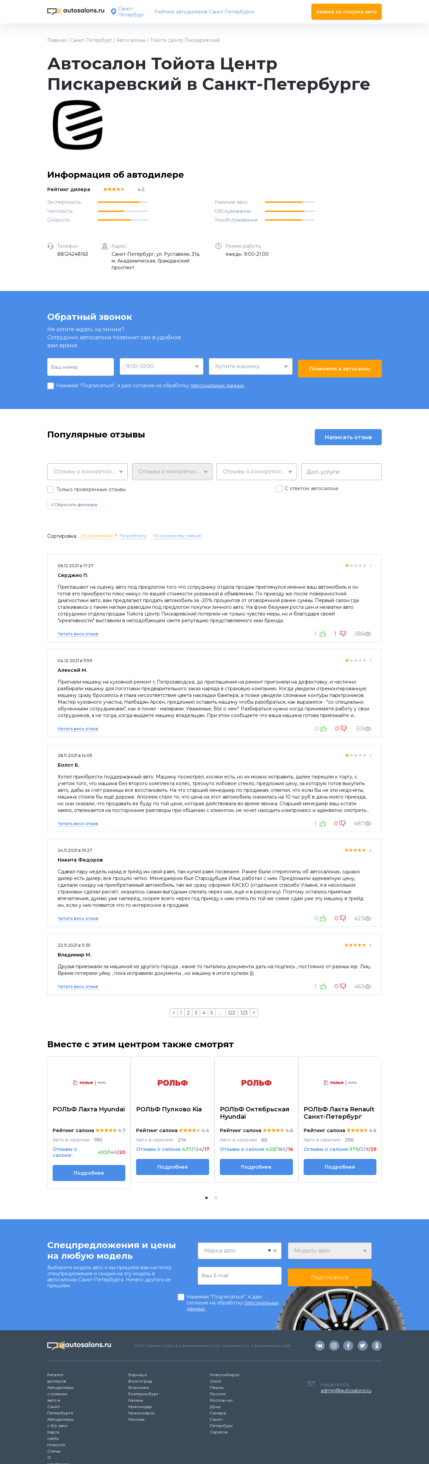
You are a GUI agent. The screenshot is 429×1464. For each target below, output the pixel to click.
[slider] (114, 189)
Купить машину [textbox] (237, 366)
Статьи (54, 1451)
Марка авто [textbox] (220, 1250)
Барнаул (137, 1374)
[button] (206, 1197)
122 (231, 1013)
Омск (215, 1381)
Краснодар (140, 1406)
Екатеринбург (143, 1393)
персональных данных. (217, 386)
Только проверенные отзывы (91, 489)
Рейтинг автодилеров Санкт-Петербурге (204, 12)
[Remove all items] (269, 1250)
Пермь (217, 1387)
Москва (136, 1419)
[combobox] (161, 366)
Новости (56, 1444)
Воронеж (138, 1387)
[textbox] (87, 471)
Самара (218, 1412)
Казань (135, 1400)
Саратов (219, 1431)
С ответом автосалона (311, 488)
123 (244, 1013)
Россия (218, 1393)
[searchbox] (343, 472)
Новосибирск (225, 1374)
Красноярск (141, 1412)
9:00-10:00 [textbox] (140, 366)
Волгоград (140, 1381)
